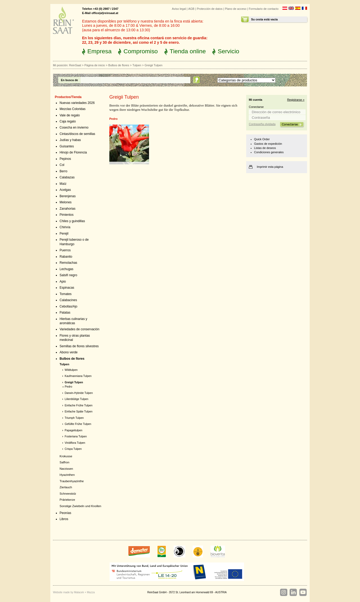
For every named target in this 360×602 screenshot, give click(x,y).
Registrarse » (295, 99)
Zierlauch (66, 487)
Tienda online (188, 51)
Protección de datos (209, 8)
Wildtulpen (71, 369)
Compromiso (140, 51)
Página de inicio (94, 65)
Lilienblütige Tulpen (76, 399)
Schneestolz (68, 493)
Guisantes (67, 146)
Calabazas (67, 177)
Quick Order (262, 139)
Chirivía (65, 227)
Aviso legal (179, 8)
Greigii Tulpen (74, 382)
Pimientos (67, 215)
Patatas (65, 312)
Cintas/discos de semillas (77, 134)
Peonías (65, 513)
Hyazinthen (67, 474)
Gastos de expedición (268, 143)
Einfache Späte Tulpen (78, 411)
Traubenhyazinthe (72, 481)
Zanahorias (67, 208)
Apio (63, 281)
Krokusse (66, 456)
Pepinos (65, 159)
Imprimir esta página (270, 166)
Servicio (228, 51)
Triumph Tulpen (74, 417)
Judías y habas (70, 140)
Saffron (64, 462)
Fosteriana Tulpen (76, 436)
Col (62, 165)
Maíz (63, 184)
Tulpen (136, 65)
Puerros (65, 250)
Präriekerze (67, 499)
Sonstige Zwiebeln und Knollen (80, 506)
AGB (191, 8)
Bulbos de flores (118, 65)
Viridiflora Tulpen (75, 442)
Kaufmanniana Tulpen (78, 376)
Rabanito (66, 256)
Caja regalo (68, 121)
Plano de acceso (235, 8)
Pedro (68, 386)
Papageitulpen (73, 430)
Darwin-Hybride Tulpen (79, 393)
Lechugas (66, 269)
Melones (65, 202)
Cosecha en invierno (74, 127)
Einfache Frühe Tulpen (78, 405)
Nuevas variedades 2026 (77, 103)
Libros (64, 519)
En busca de (69, 80)
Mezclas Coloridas (73, 109)
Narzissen (66, 468)
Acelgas (65, 190)
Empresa (99, 51)
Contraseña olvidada (262, 124)
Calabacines (68, 300)
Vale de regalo (70, 115)
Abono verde (69, 352)
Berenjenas (68, 196)
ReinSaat (75, 65)
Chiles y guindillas (72, 221)
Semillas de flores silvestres (79, 346)
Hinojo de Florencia (73, 152)
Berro (63, 171)
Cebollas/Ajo (68, 306)
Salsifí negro (68, 275)
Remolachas (68, 263)
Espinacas (67, 287)
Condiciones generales (269, 152)
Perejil (64, 233)
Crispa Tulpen (73, 448)
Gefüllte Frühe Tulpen (78, 424)
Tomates (65, 294)
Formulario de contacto (263, 8)
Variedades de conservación (79, 329)
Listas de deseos (265, 148)
